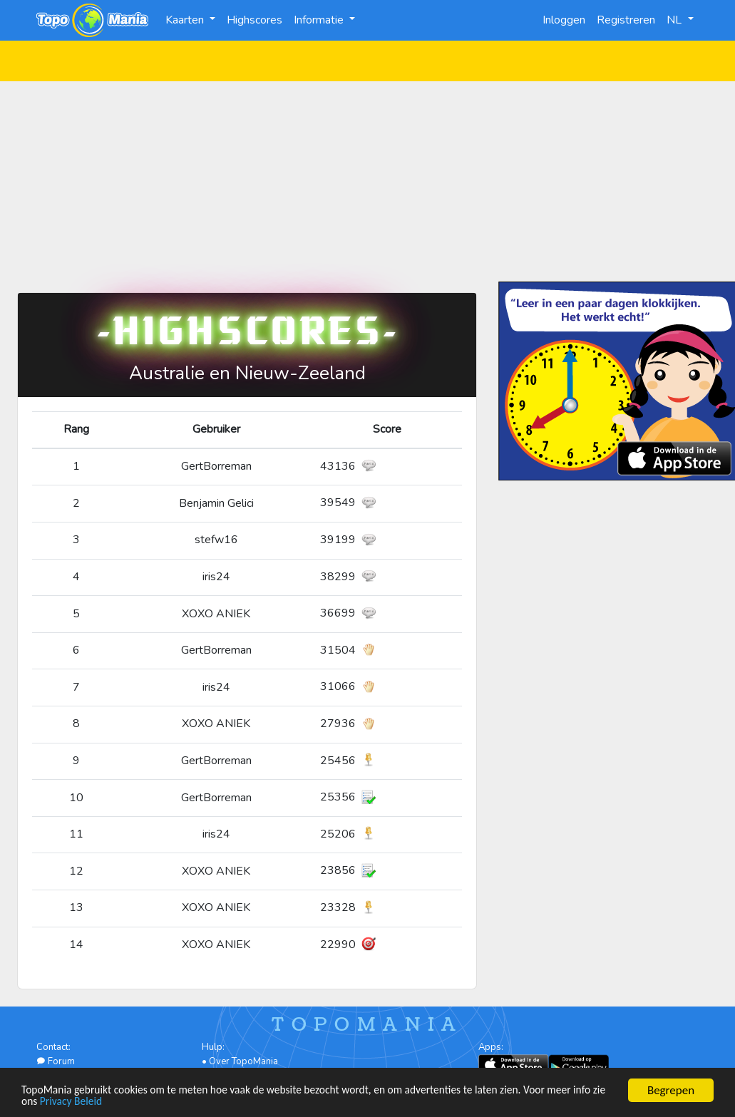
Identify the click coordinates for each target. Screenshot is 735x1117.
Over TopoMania (243, 1061)
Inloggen (564, 20)
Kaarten (186, 20)
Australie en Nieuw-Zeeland (247, 373)
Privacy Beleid (142, 1102)
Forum (55, 1061)
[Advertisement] (368, 181)
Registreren (626, 20)
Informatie (320, 20)
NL (675, 20)
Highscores (254, 20)
